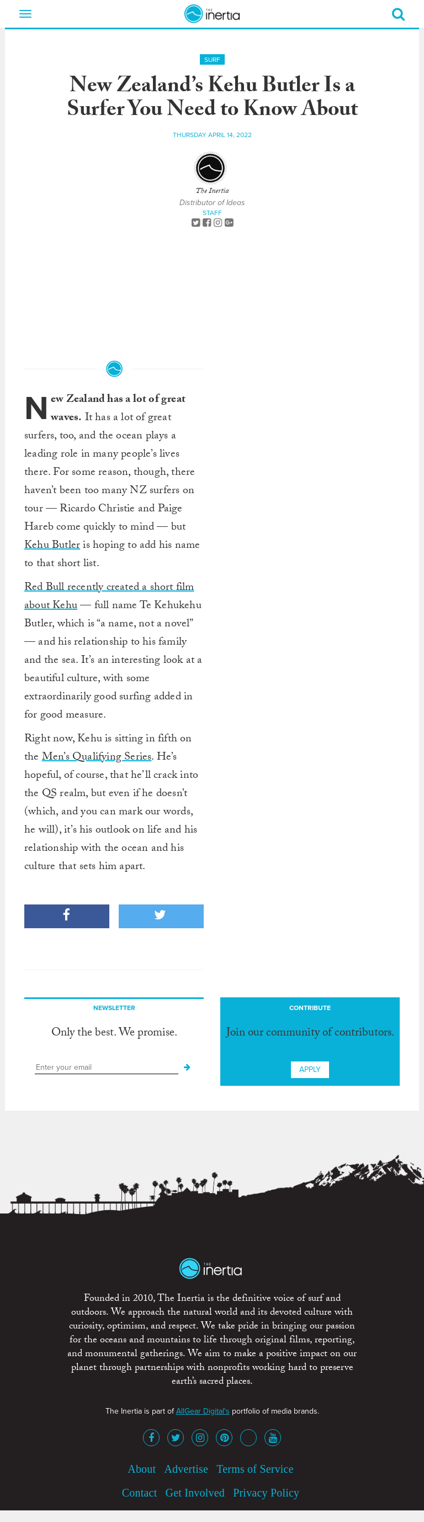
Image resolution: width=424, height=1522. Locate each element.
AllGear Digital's (203, 1411)
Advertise (186, 1469)
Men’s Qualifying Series (97, 758)
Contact (139, 1493)
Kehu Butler (52, 546)
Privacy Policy (266, 1493)
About (142, 1469)
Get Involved (195, 1493)
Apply (310, 1069)
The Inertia (212, 191)
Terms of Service (255, 1469)
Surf (212, 60)
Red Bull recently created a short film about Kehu (109, 597)
